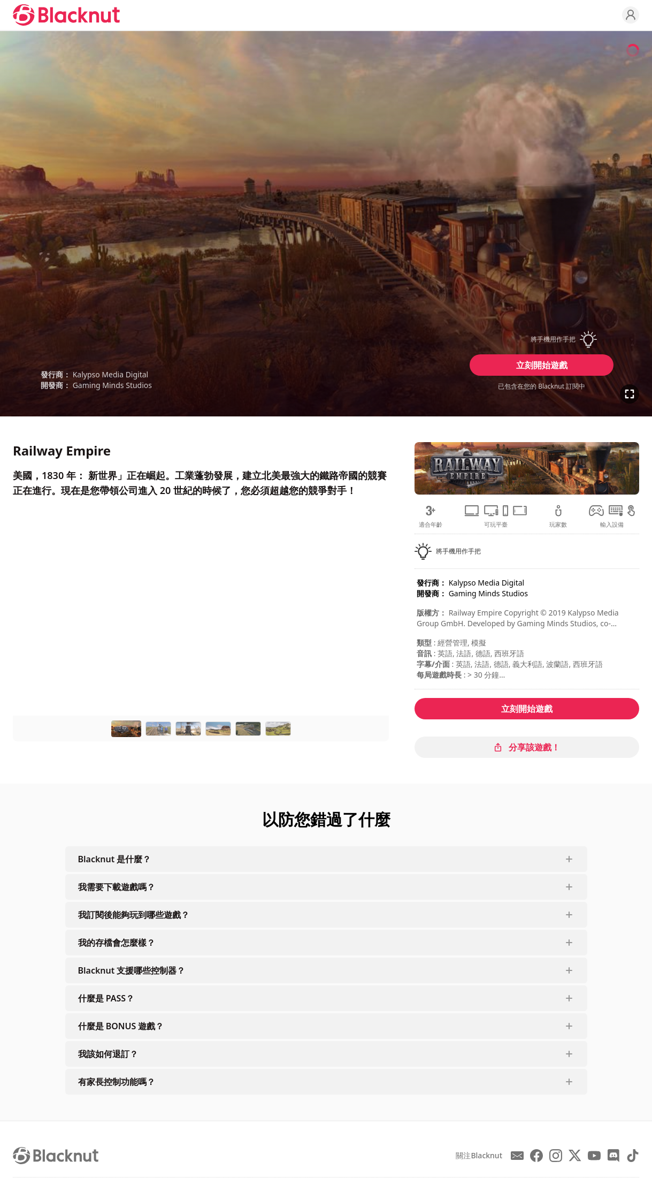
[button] (541, 339)
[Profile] (630, 15)
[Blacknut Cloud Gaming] (66, 15)
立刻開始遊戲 (541, 365)
